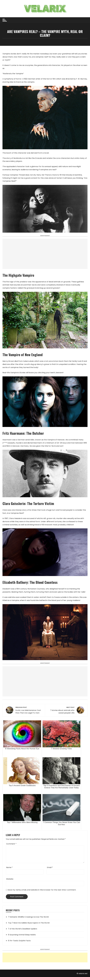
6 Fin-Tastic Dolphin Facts (19, 940)
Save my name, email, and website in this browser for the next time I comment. (42, 890)
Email (50, 867)
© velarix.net (82, 973)
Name (9, 867)
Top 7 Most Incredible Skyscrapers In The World (28, 923)
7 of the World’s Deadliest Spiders (22, 929)
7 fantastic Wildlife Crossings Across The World (28, 917)
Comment (11, 844)
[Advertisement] (44, 254)
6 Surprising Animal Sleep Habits (22, 934)
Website (9, 879)
